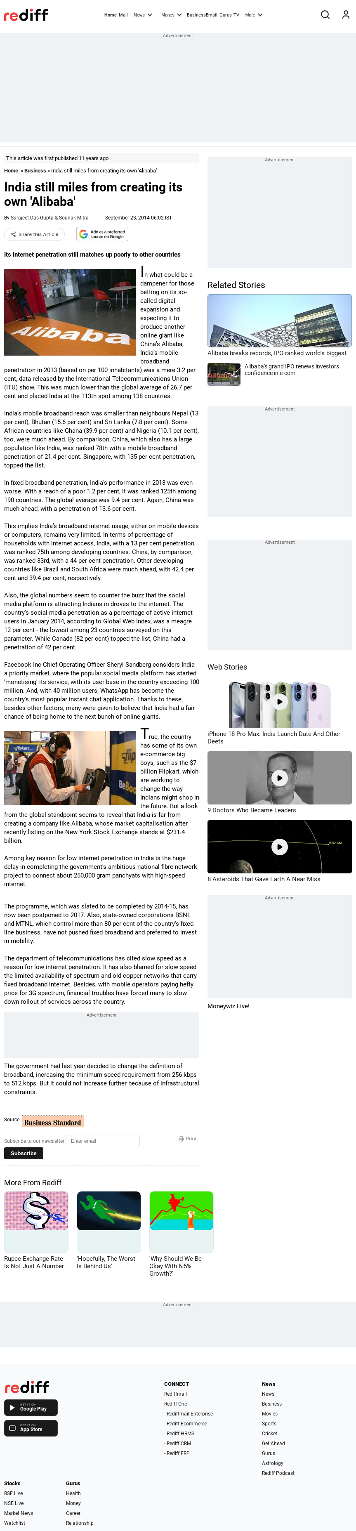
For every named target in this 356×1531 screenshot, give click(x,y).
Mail (123, 15)
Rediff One (175, 1404)
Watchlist (14, 1523)
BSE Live (13, 1493)
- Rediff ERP (177, 1453)
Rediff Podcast (278, 1473)
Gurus (225, 15)
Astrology (272, 1463)
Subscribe (24, 1153)
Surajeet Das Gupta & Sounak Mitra (50, 218)
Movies (270, 1414)
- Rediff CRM (177, 1443)
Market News (18, 1513)
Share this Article (34, 234)
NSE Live (14, 1503)
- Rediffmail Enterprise (188, 1414)
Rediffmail (175, 1394)
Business (35, 170)
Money (171, 14)
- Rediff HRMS (179, 1434)
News (143, 14)
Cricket (269, 1434)
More (254, 14)
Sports (269, 1424)
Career (73, 1513)
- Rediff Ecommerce (185, 1424)
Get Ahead (273, 1443)
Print (188, 1138)
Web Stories (227, 667)
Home (110, 15)
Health (73, 1493)
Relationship (80, 1523)
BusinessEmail (202, 15)
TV (236, 15)
